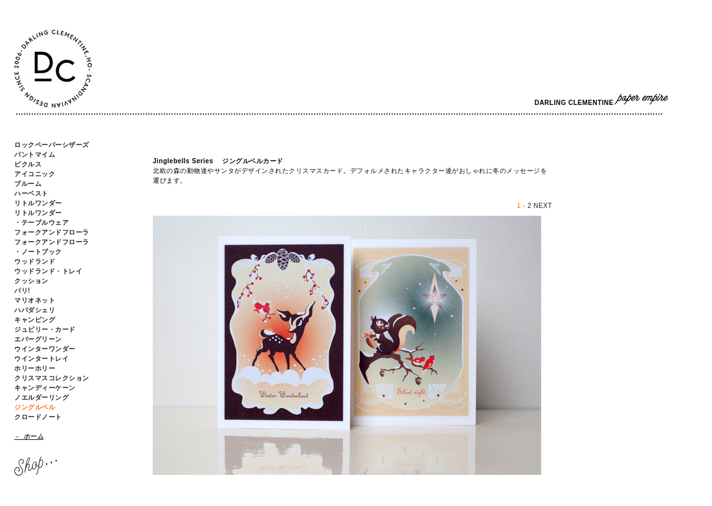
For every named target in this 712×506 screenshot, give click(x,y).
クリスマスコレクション (51, 378)
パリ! (22, 290)
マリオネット (34, 300)
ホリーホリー (34, 368)
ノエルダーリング (41, 397)
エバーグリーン (38, 339)
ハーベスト (31, 193)
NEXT (542, 205)
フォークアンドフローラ (51, 232)
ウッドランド (34, 261)
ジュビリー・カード (45, 329)
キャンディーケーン (45, 387)
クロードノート (38, 416)
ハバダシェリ (34, 310)
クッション (31, 280)
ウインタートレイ (41, 358)
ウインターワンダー (45, 348)
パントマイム (34, 154)
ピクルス (27, 164)
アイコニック (34, 174)
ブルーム (27, 183)
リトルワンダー (38, 203)
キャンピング (34, 319)
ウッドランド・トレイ (48, 271)
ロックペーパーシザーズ (51, 144)
